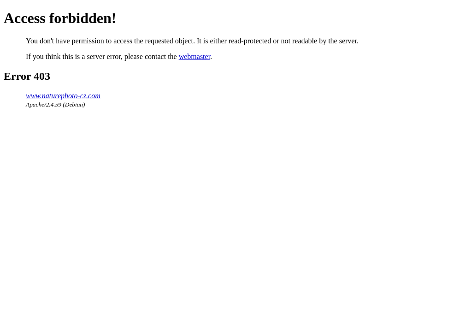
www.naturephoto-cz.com (63, 96)
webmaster (194, 56)
